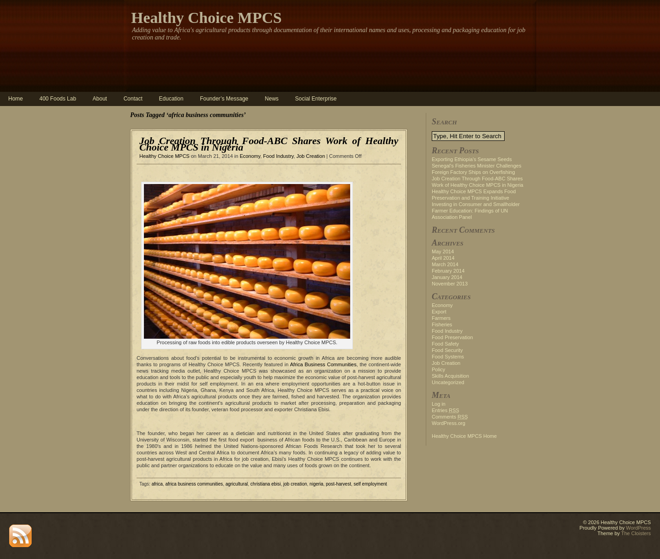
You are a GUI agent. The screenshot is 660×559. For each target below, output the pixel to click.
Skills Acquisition (450, 376)
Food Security (447, 350)
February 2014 (448, 271)
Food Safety (445, 344)
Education (171, 98)
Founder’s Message (224, 98)
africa (157, 483)
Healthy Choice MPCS (206, 17)
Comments (450, 416)
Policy (438, 369)
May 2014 (443, 251)
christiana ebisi (265, 483)
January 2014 (447, 277)
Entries (445, 410)
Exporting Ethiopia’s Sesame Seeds (472, 159)
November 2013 (450, 283)
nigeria (316, 483)
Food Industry (278, 156)
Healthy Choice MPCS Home (464, 436)
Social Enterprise (316, 98)
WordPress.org (448, 423)
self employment (370, 483)
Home (15, 98)
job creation (295, 483)
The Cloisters (636, 533)
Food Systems (448, 356)
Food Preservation (452, 337)
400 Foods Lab (57, 98)
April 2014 (443, 258)
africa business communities (194, 483)
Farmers (441, 318)
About (100, 98)
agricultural (237, 483)
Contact (132, 98)
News (272, 98)
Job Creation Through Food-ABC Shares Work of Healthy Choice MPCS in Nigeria (268, 144)
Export (439, 311)
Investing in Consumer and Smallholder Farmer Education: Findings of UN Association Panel (476, 210)
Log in (439, 404)
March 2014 (445, 264)
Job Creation (311, 156)
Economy (250, 156)
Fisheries (442, 324)
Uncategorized (448, 382)
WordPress (638, 528)
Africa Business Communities (323, 364)
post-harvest (338, 483)
